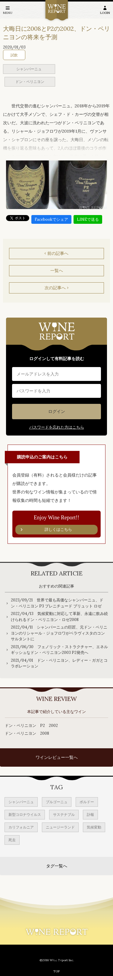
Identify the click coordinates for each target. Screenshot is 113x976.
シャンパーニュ (29, 69)
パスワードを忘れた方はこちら (56, 427)
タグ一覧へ (56, 866)
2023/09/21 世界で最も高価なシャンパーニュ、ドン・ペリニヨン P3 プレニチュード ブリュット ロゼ (57, 603)
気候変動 (94, 827)
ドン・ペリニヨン (29, 81)
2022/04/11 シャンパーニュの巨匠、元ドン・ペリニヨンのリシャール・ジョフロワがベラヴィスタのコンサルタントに (59, 633)
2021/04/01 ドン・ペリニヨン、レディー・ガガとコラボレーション (59, 663)
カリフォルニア (21, 827)
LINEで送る (88, 219)
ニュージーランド (60, 827)
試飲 (14, 55)
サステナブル (64, 814)
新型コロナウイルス (24, 814)
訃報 (90, 814)
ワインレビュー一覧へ (57, 757)
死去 (12, 840)
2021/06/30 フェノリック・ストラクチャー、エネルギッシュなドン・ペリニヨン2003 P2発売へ (59, 649)
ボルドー (87, 802)
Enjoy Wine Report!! (56, 524)
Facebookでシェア (51, 219)
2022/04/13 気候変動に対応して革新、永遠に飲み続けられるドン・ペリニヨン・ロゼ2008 (59, 616)
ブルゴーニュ (56, 802)
